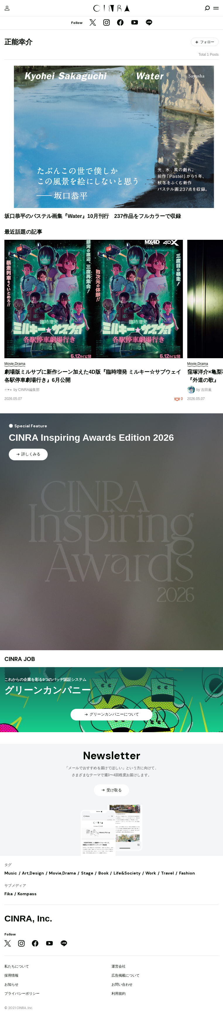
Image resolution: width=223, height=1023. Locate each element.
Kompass (27, 894)
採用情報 (11, 975)
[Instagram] (106, 23)
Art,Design (33, 873)
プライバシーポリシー (22, 993)
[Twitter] (93, 23)
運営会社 (119, 966)
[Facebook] (120, 23)
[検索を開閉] (207, 8)
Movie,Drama (62, 873)
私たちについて (16, 966)
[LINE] (149, 23)
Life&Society (127, 873)
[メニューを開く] (216, 8)
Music (10, 873)
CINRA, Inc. (28, 918)
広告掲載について (126, 975)
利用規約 (119, 993)
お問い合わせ (122, 984)
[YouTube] (134, 23)
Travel (167, 873)
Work (150, 873)
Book (103, 873)
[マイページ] (7, 8)
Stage (87, 873)
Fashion (187, 873)
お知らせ (11, 984)
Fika (8, 894)
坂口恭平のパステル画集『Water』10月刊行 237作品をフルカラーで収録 (92, 216)
